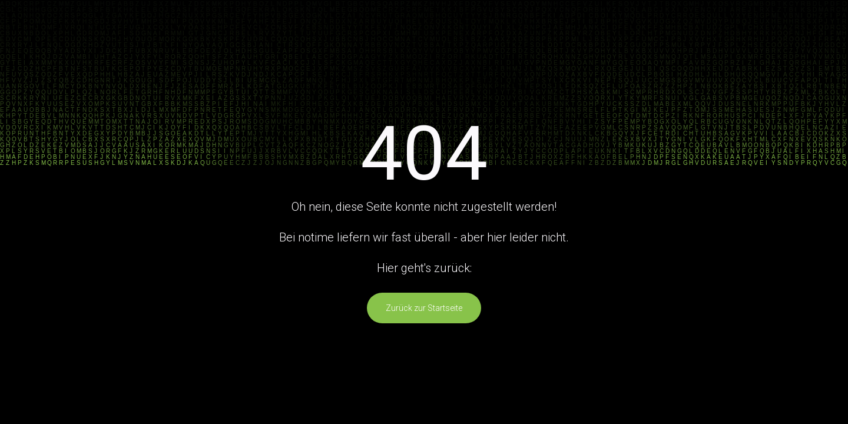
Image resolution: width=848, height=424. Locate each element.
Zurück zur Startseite (424, 308)
